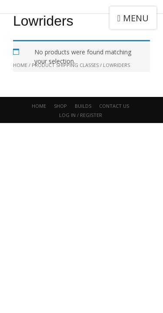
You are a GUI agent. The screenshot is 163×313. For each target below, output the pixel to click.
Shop (60, 106)
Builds (83, 106)
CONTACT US (114, 106)
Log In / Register (80, 115)
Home (39, 106)
